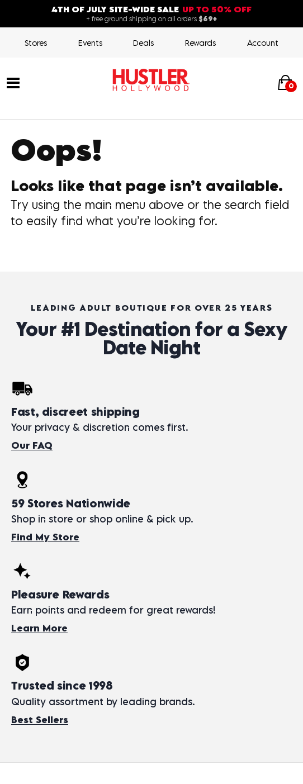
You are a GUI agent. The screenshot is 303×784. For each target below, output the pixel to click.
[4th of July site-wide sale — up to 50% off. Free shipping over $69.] (151, 13)
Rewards (200, 42)
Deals (143, 42)
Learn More (39, 628)
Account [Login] (262, 42)
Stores (36, 42)
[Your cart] (285, 82)
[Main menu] (13, 81)
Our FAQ (32, 445)
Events (90, 42)
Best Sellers (39, 720)
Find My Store (45, 537)
